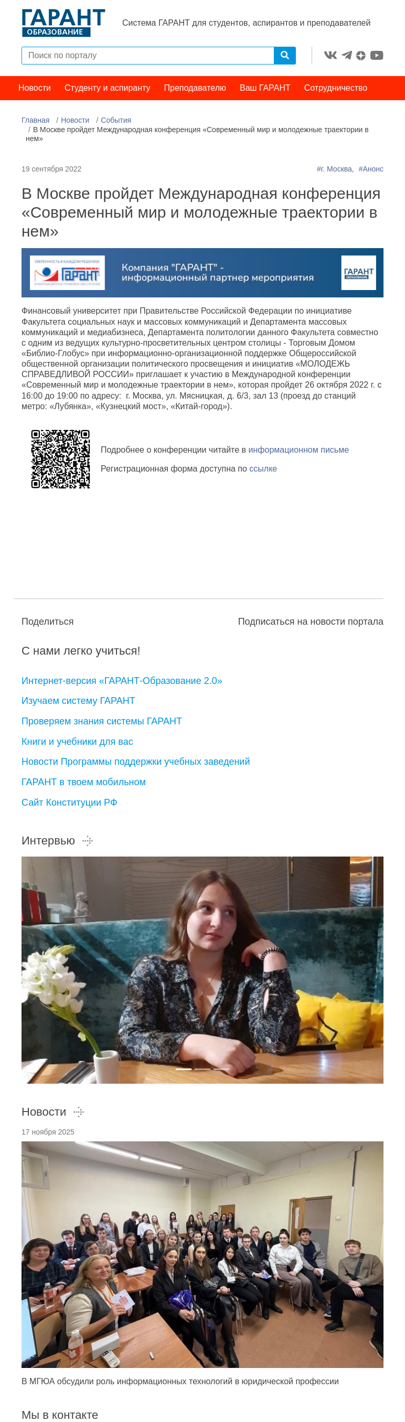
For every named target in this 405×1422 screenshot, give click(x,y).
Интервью (58, 840)
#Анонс (371, 169)
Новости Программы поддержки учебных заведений (136, 761)
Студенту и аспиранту (108, 87)
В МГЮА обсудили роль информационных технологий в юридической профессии (180, 1381)
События (116, 120)
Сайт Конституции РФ (70, 802)
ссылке (263, 468)
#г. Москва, (336, 169)
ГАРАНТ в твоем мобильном (84, 782)
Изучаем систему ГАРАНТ (78, 701)
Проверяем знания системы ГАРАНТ (102, 721)
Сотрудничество (336, 87)
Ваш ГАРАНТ (265, 87)
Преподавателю (195, 87)
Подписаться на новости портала (310, 621)
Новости (34, 87)
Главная (35, 120)
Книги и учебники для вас (77, 741)
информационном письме (299, 449)
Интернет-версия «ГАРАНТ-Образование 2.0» (122, 681)
